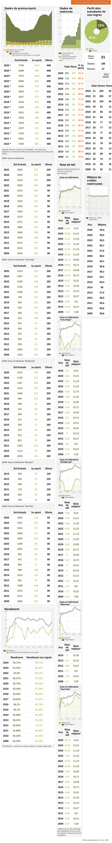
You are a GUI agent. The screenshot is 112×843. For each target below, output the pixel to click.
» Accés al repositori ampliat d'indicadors (91, 2)
